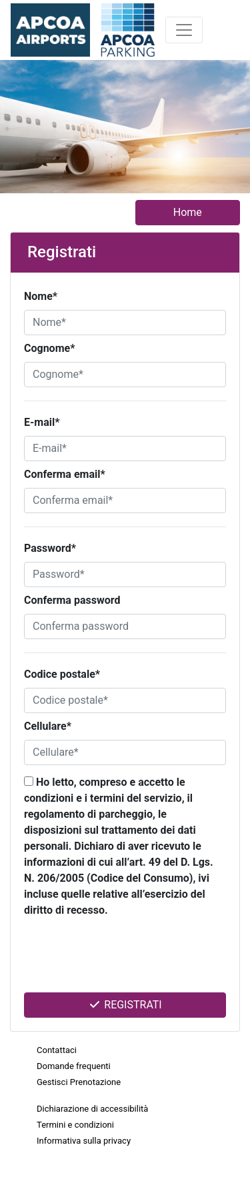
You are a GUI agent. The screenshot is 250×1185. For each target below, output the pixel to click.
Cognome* (49, 348)
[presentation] (115, 959)
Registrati (124, 1004)
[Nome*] (125, 322)
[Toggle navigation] (184, 30)
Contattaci (57, 1050)
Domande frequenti (74, 1066)
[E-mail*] (125, 448)
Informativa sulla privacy (84, 1141)
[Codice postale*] (125, 700)
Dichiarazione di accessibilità (92, 1109)
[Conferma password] (125, 626)
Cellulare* (47, 726)
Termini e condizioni (75, 1125)
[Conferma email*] (125, 500)
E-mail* (41, 422)
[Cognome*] (125, 374)
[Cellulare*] (125, 752)
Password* (50, 548)
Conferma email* (64, 474)
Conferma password (72, 600)
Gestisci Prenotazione (79, 1082)
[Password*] (125, 574)
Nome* (40, 296)
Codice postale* (62, 674)
